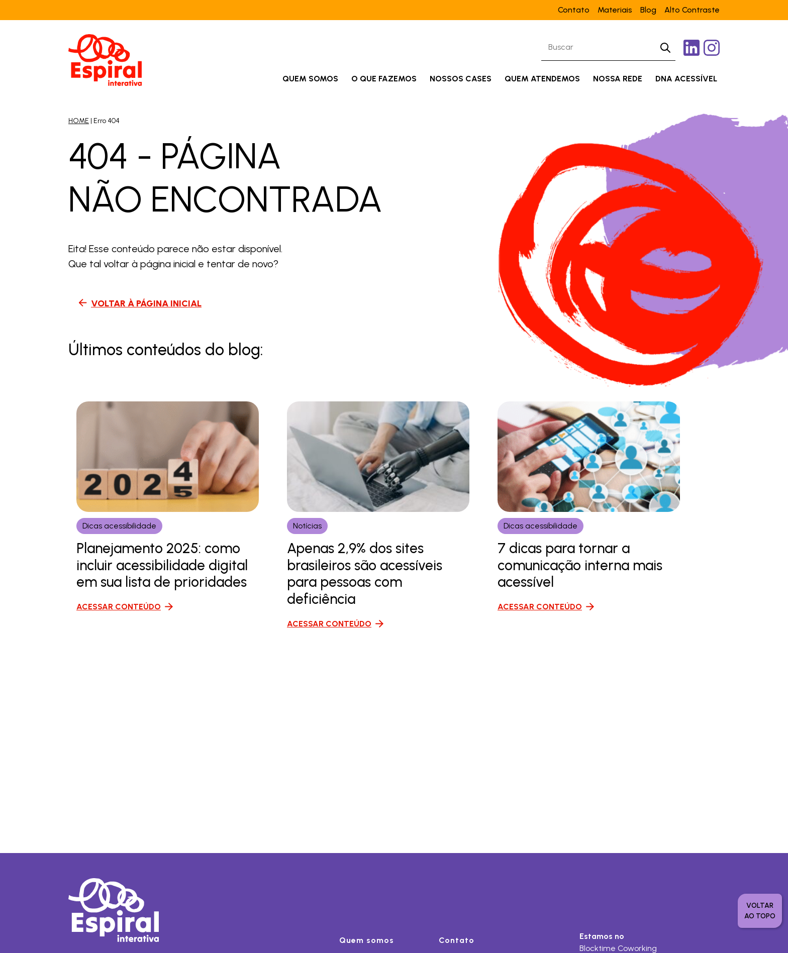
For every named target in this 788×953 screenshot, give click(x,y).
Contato (573, 10)
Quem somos (310, 78)
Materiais (615, 10)
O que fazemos (384, 78)
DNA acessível (686, 78)
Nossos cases (460, 78)
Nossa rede (617, 78)
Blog (648, 10)
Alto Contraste (692, 10)
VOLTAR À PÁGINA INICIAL (146, 303)
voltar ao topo (759, 910)
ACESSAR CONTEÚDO (118, 606)
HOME (78, 121)
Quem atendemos (542, 78)
